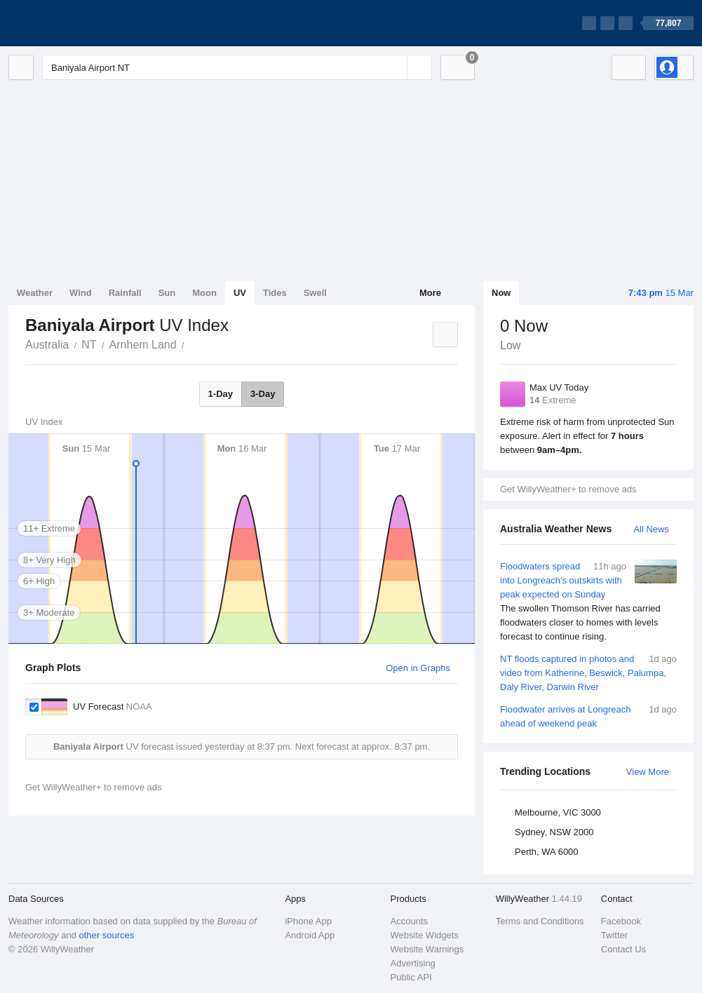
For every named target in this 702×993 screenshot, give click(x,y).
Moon (204, 293)
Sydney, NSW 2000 (554, 832)
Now (501, 293)
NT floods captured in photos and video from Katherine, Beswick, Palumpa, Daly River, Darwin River (588, 672)
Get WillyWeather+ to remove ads (568, 489)
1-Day (220, 394)
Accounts (409, 921)
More (430, 293)
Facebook (621, 921)
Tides (275, 293)
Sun (167, 293)
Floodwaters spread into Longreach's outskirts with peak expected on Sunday (588, 602)
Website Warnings (427, 949)
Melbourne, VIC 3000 (558, 812)
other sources (106, 935)
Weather (35, 293)
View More (647, 771)
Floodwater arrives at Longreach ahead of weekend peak (588, 716)
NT (88, 345)
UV (240, 293)
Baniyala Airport (192, 343)
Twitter (614, 935)
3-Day (262, 394)
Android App (310, 935)
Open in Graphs (418, 668)
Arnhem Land (143, 345)
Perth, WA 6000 (547, 851)
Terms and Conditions (540, 921)
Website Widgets (425, 935)
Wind (80, 293)
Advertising (413, 963)
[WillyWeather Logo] (74, 23)
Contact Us (623, 949)
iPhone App (308, 921)
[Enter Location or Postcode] (237, 67)
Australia (47, 345)
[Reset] (394, 67)
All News (651, 529)
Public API (411, 977)
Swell (315, 293)
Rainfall (125, 293)
